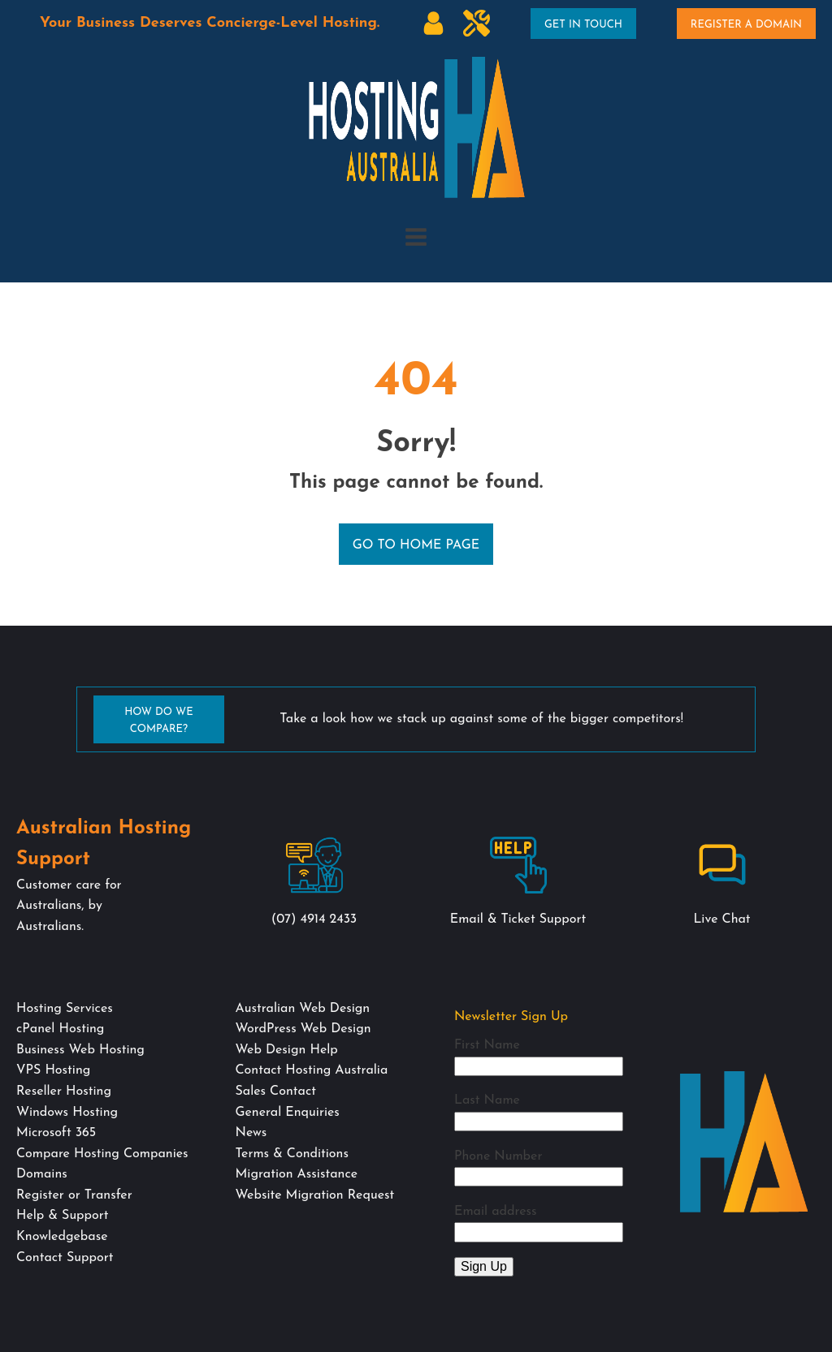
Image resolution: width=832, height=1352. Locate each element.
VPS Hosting (53, 1070)
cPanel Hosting (60, 1029)
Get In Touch (583, 24)
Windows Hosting (67, 1112)
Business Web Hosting (80, 1050)
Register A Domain (746, 24)
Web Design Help (286, 1050)
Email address (495, 1211)
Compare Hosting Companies (102, 1153)
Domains (41, 1174)
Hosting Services (64, 1008)
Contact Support (64, 1257)
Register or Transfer (74, 1195)
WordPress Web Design (302, 1029)
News (250, 1132)
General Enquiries (287, 1112)
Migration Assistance (296, 1174)
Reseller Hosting (63, 1091)
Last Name (487, 1100)
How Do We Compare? (158, 720)
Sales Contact (275, 1091)
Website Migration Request (314, 1195)
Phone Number (498, 1156)
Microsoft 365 (56, 1132)
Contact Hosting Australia (311, 1070)
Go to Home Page (416, 545)
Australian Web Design (302, 1008)
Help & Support (62, 1215)
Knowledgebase (61, 1236)
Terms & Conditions (291, 1153)
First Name (487, 1045)
